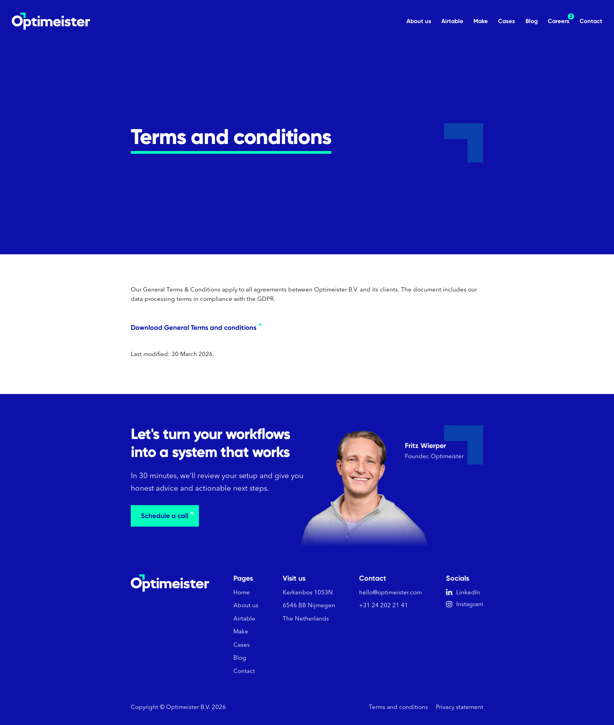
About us (418, 21)
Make (480, 21)
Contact (591, 21)
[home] (51, 21)
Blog (532, 21)
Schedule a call (167, 516)
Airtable (452, 21)
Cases (506, 21)
